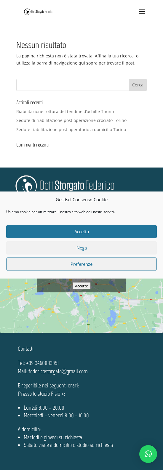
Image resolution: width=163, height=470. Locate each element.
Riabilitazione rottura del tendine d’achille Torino (65, 111)
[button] (148, 454)
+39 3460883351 (42, 362)
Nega (81, 248)
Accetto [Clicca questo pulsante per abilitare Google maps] (81, 285)
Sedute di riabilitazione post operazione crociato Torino (71, 120)
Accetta (81, 231)
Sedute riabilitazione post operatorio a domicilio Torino (71, 129)
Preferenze (81, 264)
